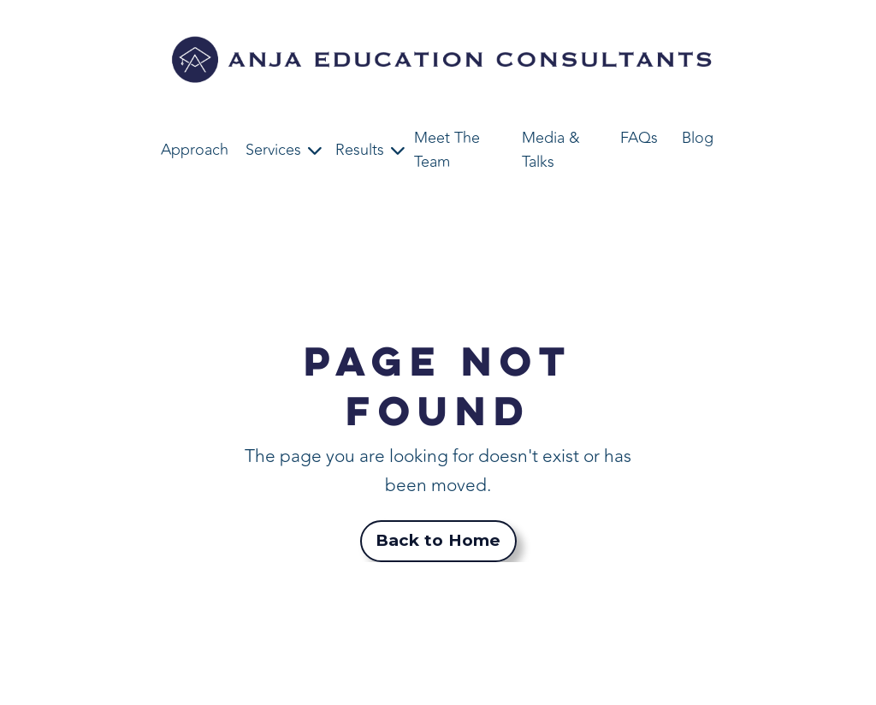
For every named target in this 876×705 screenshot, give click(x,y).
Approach (194, 150)
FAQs (639, 138)
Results (359, 150)
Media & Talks (551, 150)
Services (273, 150)
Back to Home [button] (438, 540)
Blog (697, 138)
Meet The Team (447, 150)
